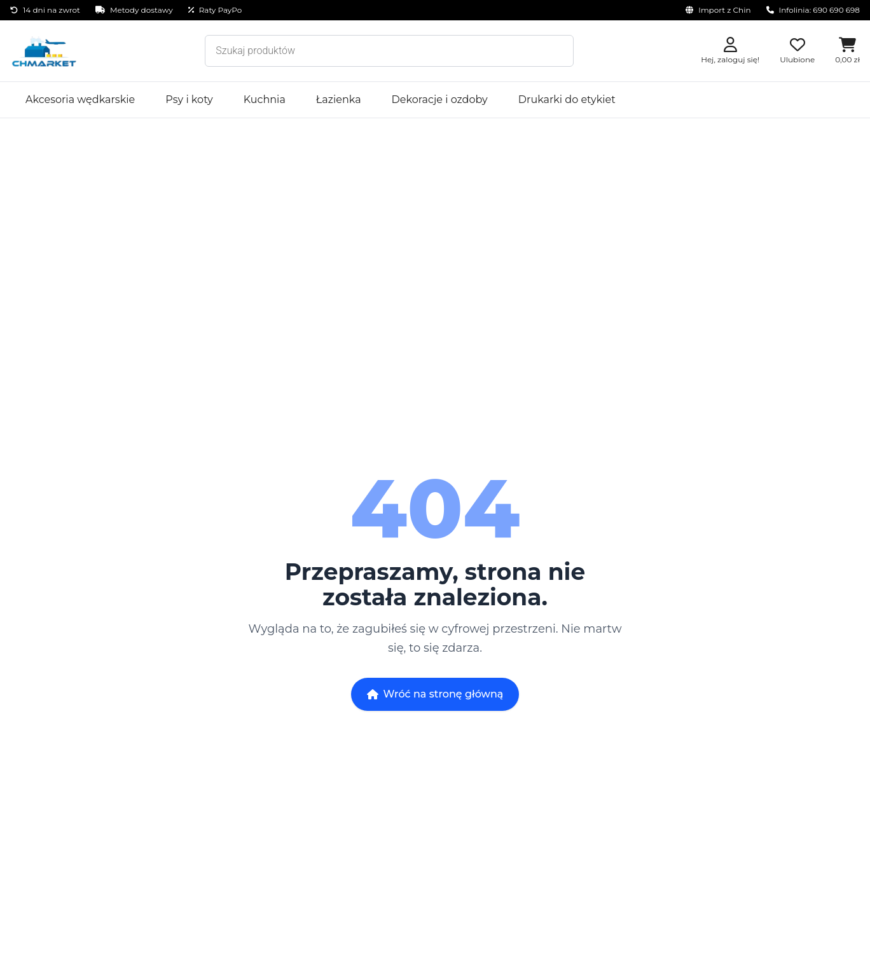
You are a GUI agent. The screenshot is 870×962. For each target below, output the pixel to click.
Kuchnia (265, 99)
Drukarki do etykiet (567, 99)
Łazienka (338, 99)
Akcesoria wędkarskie (80, 99)
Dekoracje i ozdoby (440, 99)
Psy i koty (189, 99)
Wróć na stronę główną (435, 694)
